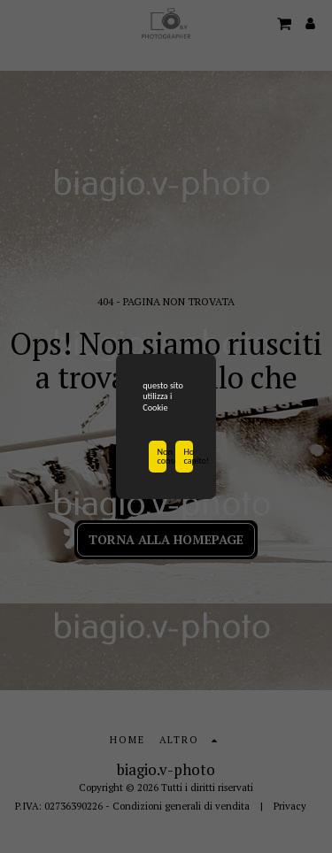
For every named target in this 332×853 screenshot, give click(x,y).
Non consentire (162, 458)
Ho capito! (188, 458)
